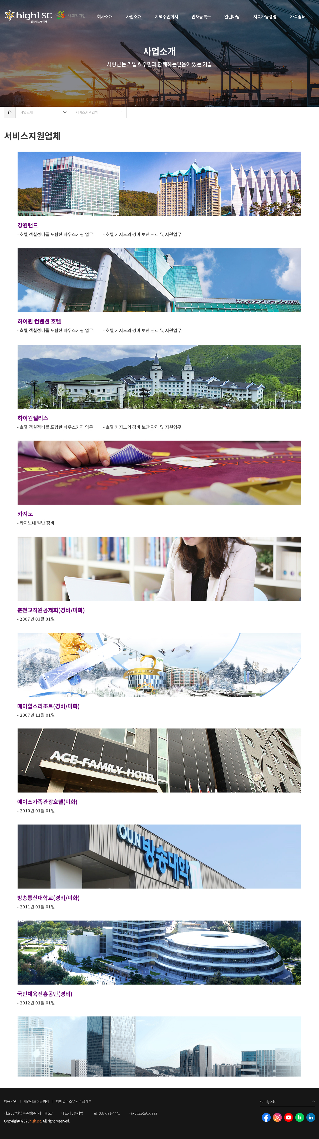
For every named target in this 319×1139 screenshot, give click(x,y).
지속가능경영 (265, 16)
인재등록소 (201, 16)
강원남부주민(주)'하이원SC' (45, 17)
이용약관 (10, 1101)
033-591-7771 (109, 1113)
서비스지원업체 (87, 112)
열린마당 (232, 16)
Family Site (268, 1101)
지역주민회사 (166, 16)
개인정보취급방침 (36, 1101)
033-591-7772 (146, 1113)
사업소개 (133, 16)
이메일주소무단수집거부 (74, 1101)
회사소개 (104, 16)
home (9, 112)
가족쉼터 (297, 16)
